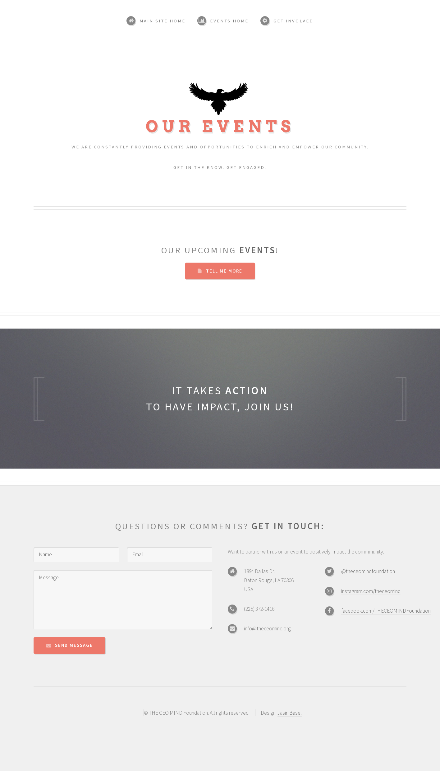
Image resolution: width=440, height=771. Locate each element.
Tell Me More (224, 271)
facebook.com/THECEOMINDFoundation (386, 610)
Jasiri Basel (289, 712)
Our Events (220, 121)
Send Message (74, 645)
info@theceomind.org (267, 628)
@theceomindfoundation (368, 571)
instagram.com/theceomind (371, 591)
